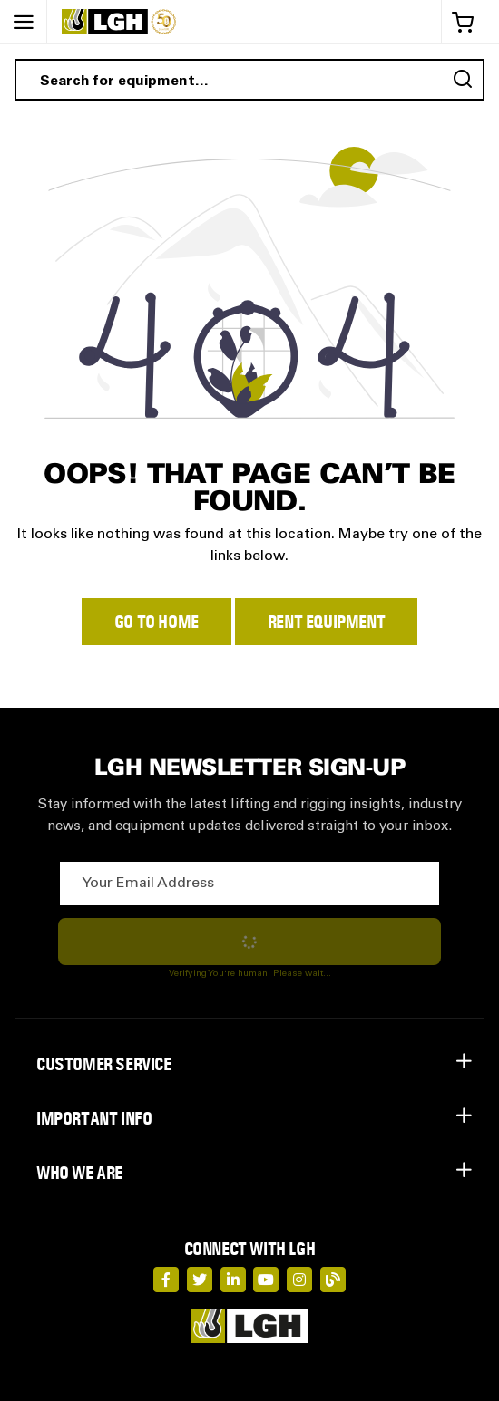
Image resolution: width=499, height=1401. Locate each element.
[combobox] (249, 80)
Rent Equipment (326, 622)
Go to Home (156, 622)
